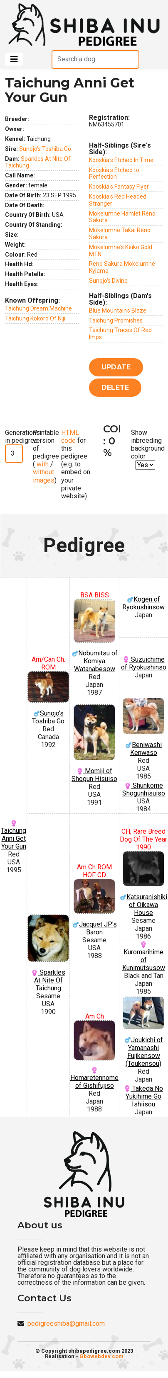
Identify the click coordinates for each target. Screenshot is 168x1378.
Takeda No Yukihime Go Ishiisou (143, 1096)
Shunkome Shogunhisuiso (143, 789)
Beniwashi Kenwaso (143, 727)
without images (43, 476)
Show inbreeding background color (148, 445)
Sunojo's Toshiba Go (45, 149)
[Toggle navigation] (14, 59)
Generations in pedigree (22, 436)
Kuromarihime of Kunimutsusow (143, 956)
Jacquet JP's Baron (94, 907)
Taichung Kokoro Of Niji (35, 318)
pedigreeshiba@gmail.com (66, 1323)
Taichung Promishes (116, 320)
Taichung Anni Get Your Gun (13, 835)
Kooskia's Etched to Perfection (114, 173)
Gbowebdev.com (101, 1356)
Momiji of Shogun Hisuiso (94, 743)
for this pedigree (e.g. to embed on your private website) (75, 464)
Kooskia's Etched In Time (121, 160)
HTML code (70, 436)
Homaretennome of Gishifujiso (94, 1054)
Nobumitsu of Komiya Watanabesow (94, 636)
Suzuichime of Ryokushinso (143, 663)
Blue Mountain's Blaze (117, 310)
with (42, 464)
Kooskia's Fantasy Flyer (119, 186)
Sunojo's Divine (108, 280)
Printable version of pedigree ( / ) (46, 456)
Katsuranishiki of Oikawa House (143, 884)
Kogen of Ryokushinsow (143, 603)
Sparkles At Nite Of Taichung (48, 953)
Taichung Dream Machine (38, 308)
